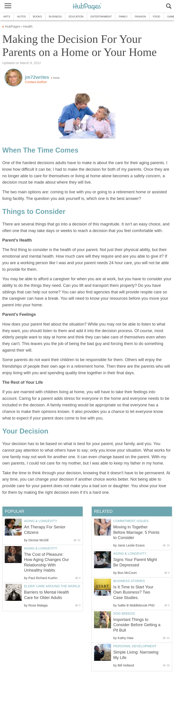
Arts (6, 16)
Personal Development (135, 646)
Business (55, 16)
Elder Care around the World (52, 586)
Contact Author (36, 82)
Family (123, 16)
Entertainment (101, 16)
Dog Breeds (124, 613)
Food (156, 16)
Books (37, 16)
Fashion (140, 16)
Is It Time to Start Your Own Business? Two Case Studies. (133, 592)
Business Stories (129, 581)
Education (76, 16)
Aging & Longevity (129, 553)
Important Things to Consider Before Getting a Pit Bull (136, 625)
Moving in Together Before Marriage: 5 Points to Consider (136, 532)
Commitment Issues (131, 521)
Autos (21, 16)
